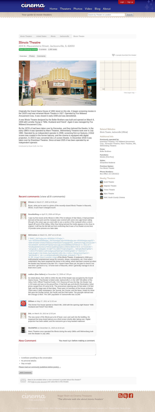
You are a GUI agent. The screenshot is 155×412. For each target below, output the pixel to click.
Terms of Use (125, 408)
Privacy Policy (114, 408)
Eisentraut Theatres (107, 142)
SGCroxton (32, 235)
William (31, 301)
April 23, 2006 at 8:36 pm (51, 214)
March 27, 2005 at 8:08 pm (47, 202)
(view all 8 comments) (52, 196)
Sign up (130, 2)
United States (41, 36)
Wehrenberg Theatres (108, 146)
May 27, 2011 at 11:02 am (47, 301)
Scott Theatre (109, 182)
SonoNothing (33, 214)
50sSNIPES (32, 328)
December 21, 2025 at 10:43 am (52, 328)
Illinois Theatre (78, 36)
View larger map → (130, 93)
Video (88, 8)
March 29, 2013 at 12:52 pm (45, 313)
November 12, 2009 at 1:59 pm (60, 274)
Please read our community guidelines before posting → (40, 369)
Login (122, 2)
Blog (97, 8)
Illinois (53, 36)
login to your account (39, 384)
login (69, 341)
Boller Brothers (105, 151)
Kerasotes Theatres (112, 144)
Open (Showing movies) (28, 49)
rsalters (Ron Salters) (36, 274)
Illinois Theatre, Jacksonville (110, 132)
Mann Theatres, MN (128, 144)
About (107, 8)
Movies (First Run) (107, 157)
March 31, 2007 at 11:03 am (50, 235)
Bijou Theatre (109, 194)
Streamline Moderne (107, 163)
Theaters (65, 8)
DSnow (31, 202)
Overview (23, 56)
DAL (30, 313)
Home (53, 8)
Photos (78, 8)
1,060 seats (52, 49)
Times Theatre (109, 190)
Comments (41, 56)
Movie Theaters (26, 36)
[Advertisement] (77, 26)
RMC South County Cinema (114, 197)
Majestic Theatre (110, 186)
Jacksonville (64, 36)
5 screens (42, 49)
